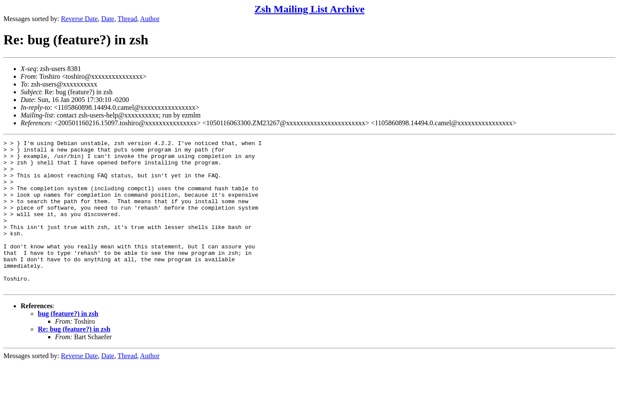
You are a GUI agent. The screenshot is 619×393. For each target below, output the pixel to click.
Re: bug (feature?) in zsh (74, 358)
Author (149, 18)
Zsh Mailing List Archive (309, 9)
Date (107, 18)
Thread (127, 18)
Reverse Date (79, 18)
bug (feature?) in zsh (68, 343)
